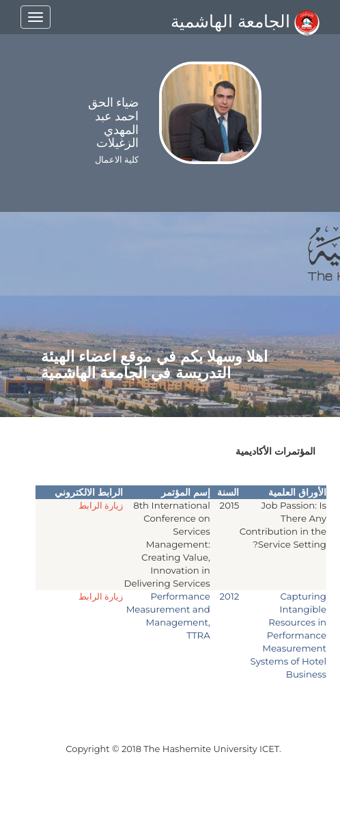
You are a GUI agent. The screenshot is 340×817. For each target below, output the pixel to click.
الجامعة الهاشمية (245, 21)
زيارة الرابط (101, 505)
